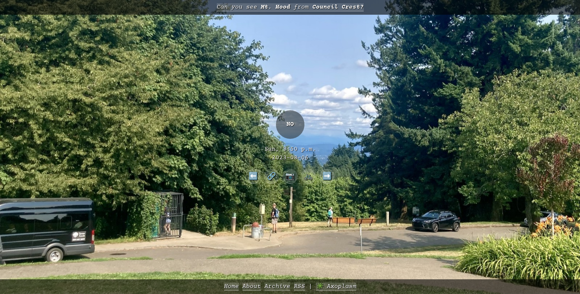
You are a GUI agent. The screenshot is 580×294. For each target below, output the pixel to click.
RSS (299, 286)
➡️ (327, 176)
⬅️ (253, 176)
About (251, 286)
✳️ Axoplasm (336, 286)
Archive (277, 286)
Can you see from (290, 7)
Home (231, 286)
